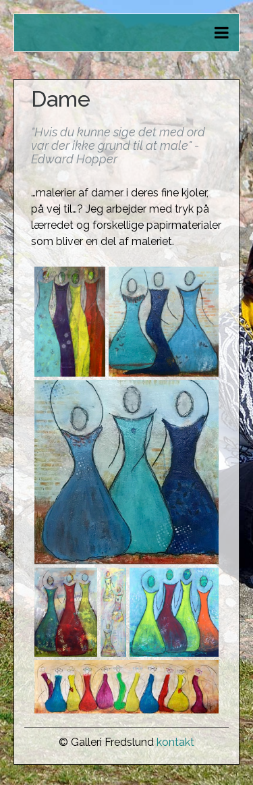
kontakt (175, 742)
